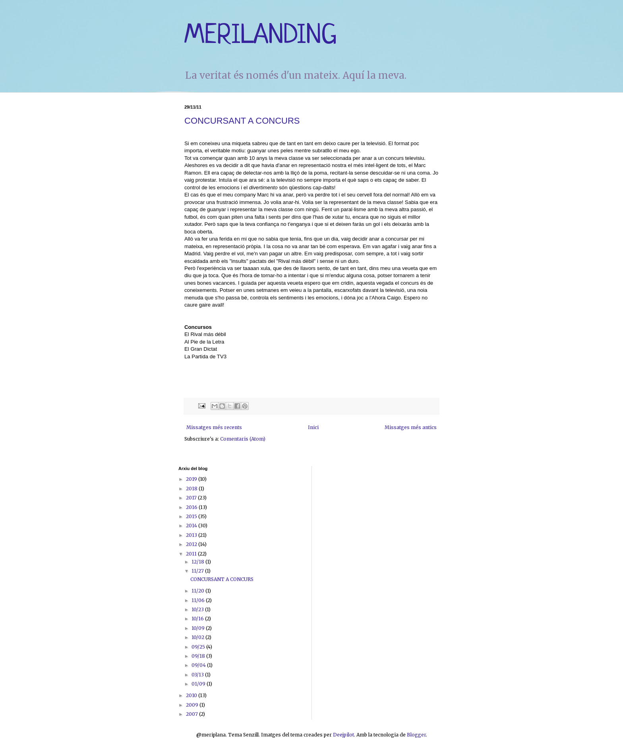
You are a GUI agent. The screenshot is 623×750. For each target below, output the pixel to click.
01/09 (199, 684)
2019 (192, 479)
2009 (192, 705)
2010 (192, 695)
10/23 (198, 609)
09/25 (199, 647)
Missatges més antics (411, 427)
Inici (313, 427)
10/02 (198, 637)
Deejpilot (343, 735)
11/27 (198, 571)
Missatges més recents (214, 427)
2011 (192, 554)
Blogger (416, 735)
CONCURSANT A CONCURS (242, 121)
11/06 (199, 600)
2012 (192, 544)
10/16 (198, 619)
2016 (192, 507)
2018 (192, 489)
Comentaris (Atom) (242, 439)
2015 (192, 516)
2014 (192, 525)
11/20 (198, 591)
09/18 (199, 656)
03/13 (198, 675)
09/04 (199, 665)
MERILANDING (260, 36)
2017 (192, 498)
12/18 (198, 562)
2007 (192, 714)
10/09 (199, 628)
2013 (192, 535)
